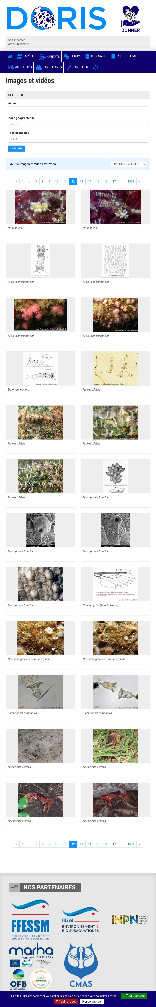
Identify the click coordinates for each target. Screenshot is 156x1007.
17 (114, 181)
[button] (95, 67)
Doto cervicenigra (18, 389)
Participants (48, 67)
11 (65, 181)
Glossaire (95, 56)
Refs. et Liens (122, 56)
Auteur (12, 103)
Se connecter (16, 40)
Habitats (49, 56)
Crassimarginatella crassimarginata (29, 659)
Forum (71, 56)
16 (106, 181)
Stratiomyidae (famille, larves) (100, 605)
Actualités (20, 67)
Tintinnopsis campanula (22, 713)
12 (73, 181)
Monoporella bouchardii (97, 497)
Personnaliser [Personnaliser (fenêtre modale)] (92, 1001)
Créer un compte (18, 44)
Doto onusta (15, 227)
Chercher (16, 148)
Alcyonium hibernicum (21, 281)
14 (89, 181)
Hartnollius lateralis (19, 767)
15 (97, 181)
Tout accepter (134, 996)
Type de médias (18, 132)
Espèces (26, 56)
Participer (76, 67)
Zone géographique (21, 118)
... (29, 181)
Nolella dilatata (91, 389)
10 (56, 181)
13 (81, 181)
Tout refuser (66, 1001)
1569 (131, 181)
